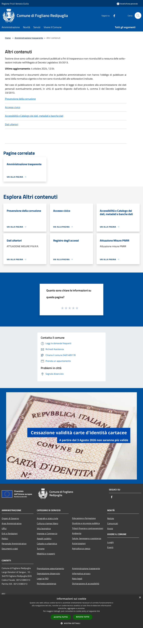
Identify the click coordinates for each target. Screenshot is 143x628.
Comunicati (112, 523)
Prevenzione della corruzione (20, 99)
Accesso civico (12, 107)
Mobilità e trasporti (46, 553)
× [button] (140, 598)
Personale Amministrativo (14, 543)
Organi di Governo (10, 518)
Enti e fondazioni (10, 533)
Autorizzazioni (79, 543)
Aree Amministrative (12, 523)
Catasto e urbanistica (47, 543)
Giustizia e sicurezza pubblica (86, 523)
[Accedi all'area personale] (127, 3)
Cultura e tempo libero (47, 523)
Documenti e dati (10, 548)
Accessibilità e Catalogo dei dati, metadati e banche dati (34, 116)
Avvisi (110, 528)
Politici (5, 538)
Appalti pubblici (44, 538)
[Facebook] (113, 15)
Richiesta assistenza (46, 583)
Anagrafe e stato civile (47, 518)
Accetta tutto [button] (61, 617)
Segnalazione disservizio (48, 573)
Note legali (77, 578)
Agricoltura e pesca (81, 548)
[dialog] (71, 611)
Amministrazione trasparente (29, 38)
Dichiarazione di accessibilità (85, 583)
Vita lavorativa (44, 528)
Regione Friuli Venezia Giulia (15, 3)
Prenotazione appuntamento (50, 568)
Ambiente (76, 533)
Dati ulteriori (11, 124)
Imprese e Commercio (47, 533)
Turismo (40, 548)
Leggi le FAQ (43, 578)
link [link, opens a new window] (98, 611)
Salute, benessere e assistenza (86, 538)
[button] (71, 623)
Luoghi (110, 542)
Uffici (4, 528)
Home (8, 38)
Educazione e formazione (84, 518)
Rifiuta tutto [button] (82, 617)
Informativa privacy (81, 573)
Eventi (110, 547)
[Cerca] (138, 15)
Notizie (110, 518)
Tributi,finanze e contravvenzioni (87, 528)
